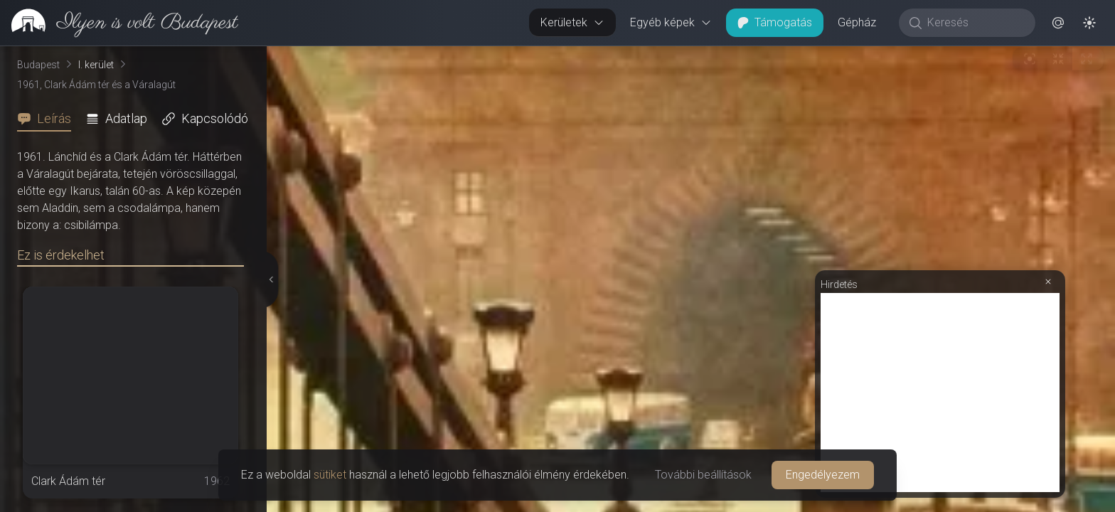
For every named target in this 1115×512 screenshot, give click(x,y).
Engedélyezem (823, 474)
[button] (1058, 23)
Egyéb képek (671, 22)
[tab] (48, 119)
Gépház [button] (857, 22)
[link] (119, 23)
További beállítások (703, 474)
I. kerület (96, 64)
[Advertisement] (940, 392)
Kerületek (572, 22)
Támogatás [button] (774, 22)
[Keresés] (974, 22)
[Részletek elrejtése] (269, 279)
